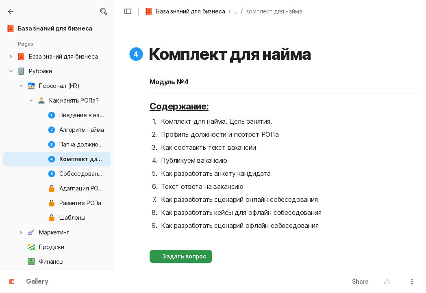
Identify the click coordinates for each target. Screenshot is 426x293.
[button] (103, 11)
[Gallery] (10, 11)
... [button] (235, 11)
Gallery (37, 282)
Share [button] (360, 281)
